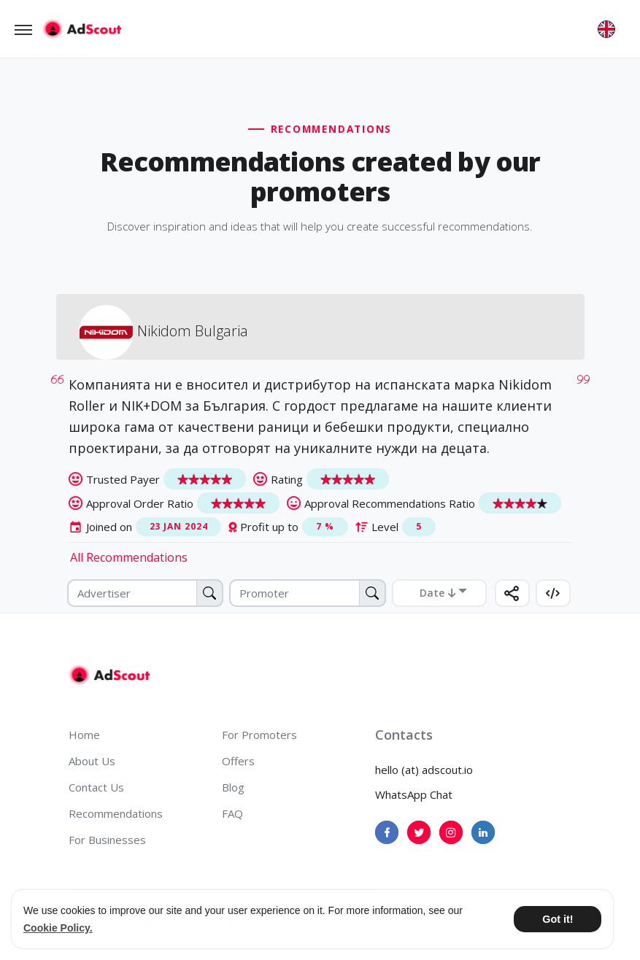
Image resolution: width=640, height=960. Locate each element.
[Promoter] (307, 593)
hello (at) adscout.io (424, 769)
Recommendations (116, 813)
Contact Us (96, 787)
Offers (238, 761)
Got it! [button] (557, 919)
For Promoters (259, 734)
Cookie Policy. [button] (58, 928)
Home (84, 734)
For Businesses (107, 839)
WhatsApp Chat (413, 794)
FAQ (232, 813)
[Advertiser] (145, 593)
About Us (92, 761)
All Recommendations (129, 557)
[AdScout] (109, 675)
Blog (233, 787)
